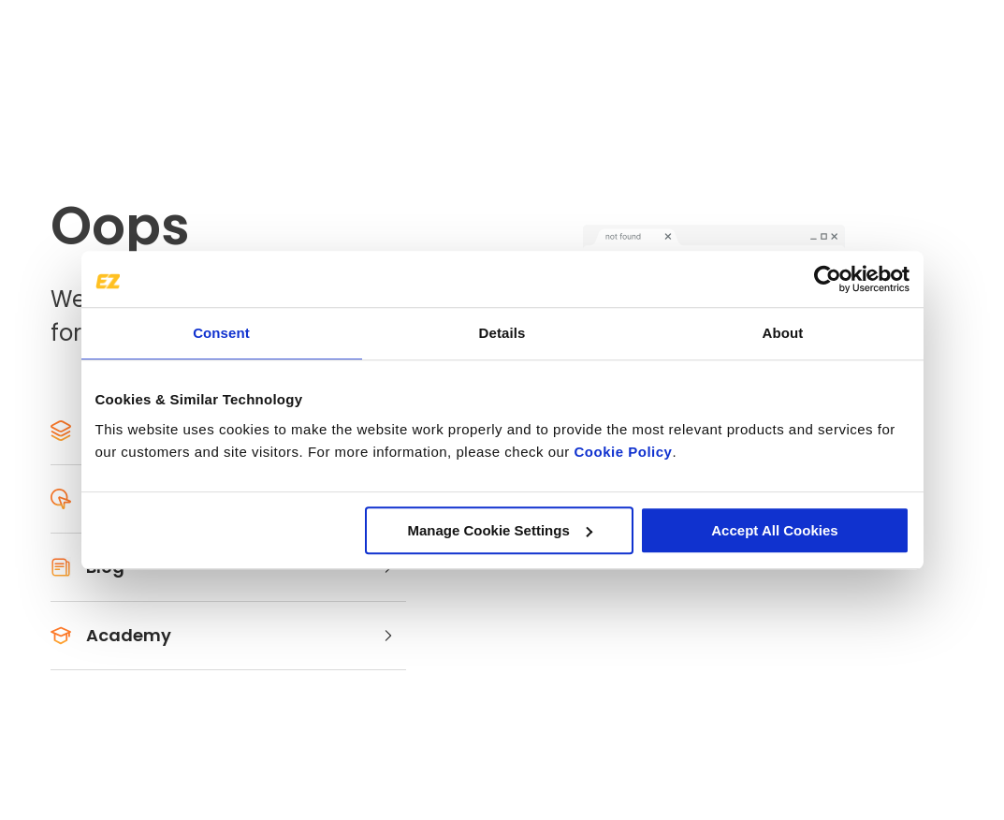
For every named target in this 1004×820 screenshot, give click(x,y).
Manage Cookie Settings (499, 530)
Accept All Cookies (774, 530)
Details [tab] (502, 333)
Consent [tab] (221, 333)
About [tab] (783, 333)
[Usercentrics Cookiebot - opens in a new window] (827, 279)
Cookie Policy (624, 452)
